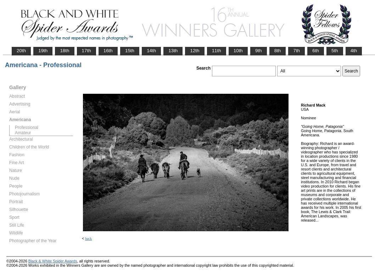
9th (258, 50)
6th (315, 50)
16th (108, 50)
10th (238, 50)
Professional (26, 127)
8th (277, 50)
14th (151, 50)
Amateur (23, 132)
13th (172, 50)
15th (129, 50)
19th (42, 50)
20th (21, 50)
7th (296, 50)
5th (335, 50)
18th (64, 50)
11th (216, 50)
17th (86, 50)
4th (354, 50)
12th (194, 50)
